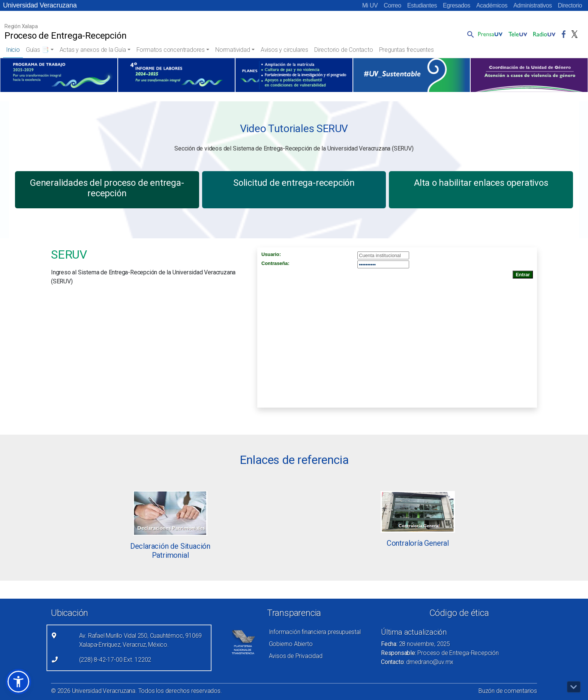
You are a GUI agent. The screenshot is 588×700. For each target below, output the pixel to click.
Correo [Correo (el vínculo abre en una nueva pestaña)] (392, 5)
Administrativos (532, 5)
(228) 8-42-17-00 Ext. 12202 (115, 659)
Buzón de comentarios (507, 690)
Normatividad (232, 49)
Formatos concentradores (170, 49)
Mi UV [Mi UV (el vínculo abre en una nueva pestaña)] (370, 5)
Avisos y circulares (284, 49)
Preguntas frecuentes (406, 49)
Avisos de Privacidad (295, 655)
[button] (469, 34)
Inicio (13, 49)
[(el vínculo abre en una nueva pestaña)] (59, 75)
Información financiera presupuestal (315, 631)
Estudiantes (422, 5)
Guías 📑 (37, 49)
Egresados (456, 5)
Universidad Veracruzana (40, 5)
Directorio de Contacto (343, 49)
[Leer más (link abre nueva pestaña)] (170, 512)
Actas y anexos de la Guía (93, 49)
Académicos (491, 5)
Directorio (570, 5)
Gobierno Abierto (291, 643)
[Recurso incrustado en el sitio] (397, 327)
